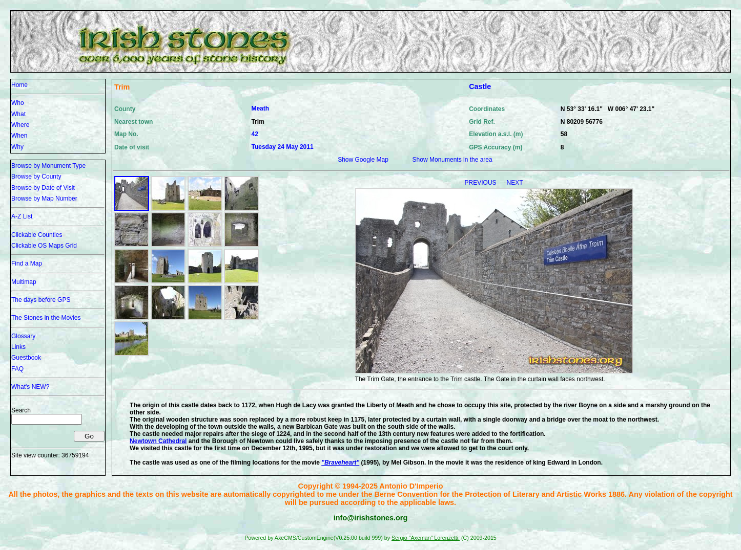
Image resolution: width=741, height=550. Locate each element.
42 (254, 134)
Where (20, 124)
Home (19, 85)
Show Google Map (363, 159)
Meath (260, 108)
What (18, 114)
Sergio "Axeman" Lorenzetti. (426, 538)
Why (17, 146)
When (19, 135)
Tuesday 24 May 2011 (282, 146)
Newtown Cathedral (158, 441)
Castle (480, 86)
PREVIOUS (481, 182)
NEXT (515, 182)
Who (17, 102)
